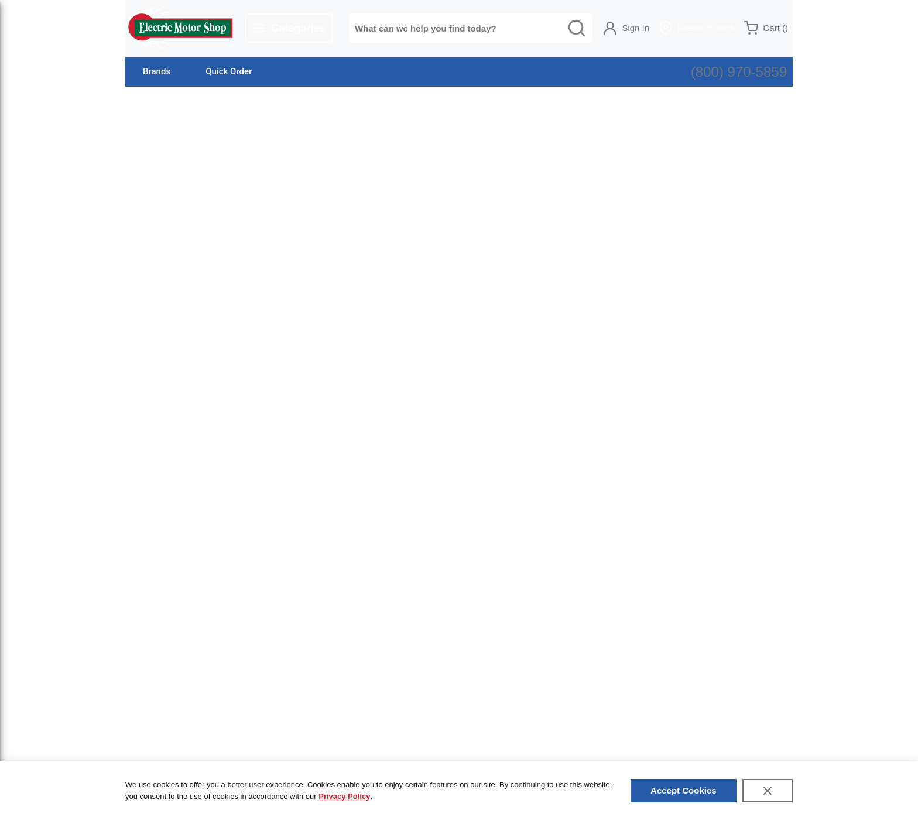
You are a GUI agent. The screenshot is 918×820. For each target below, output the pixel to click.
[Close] (767, 790)
